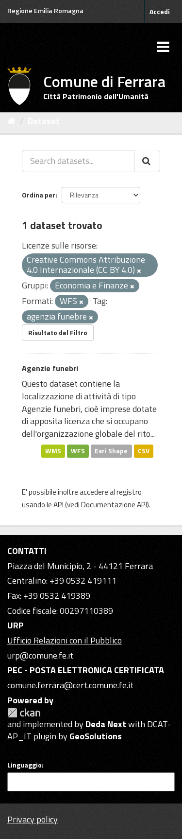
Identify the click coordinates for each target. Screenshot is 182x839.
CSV (143, 451)
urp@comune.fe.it (40, 655)
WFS (78, 451)
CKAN (23, 713)
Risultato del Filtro (57, 332)
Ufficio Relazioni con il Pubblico (64, 640)
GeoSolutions (95, 736)
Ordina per (38, 195)
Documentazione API (114, 504)
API (58, 504)
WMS (53, 451)
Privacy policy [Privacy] (32, 819)
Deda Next (105, 724)
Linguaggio (24, 765)
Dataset (44, 120)
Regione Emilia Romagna (45, 10)
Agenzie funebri (50, 368)
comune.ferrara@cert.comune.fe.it (70, 685)
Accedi (159, 11)
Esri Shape (111, 451)
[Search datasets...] (78, 161)
